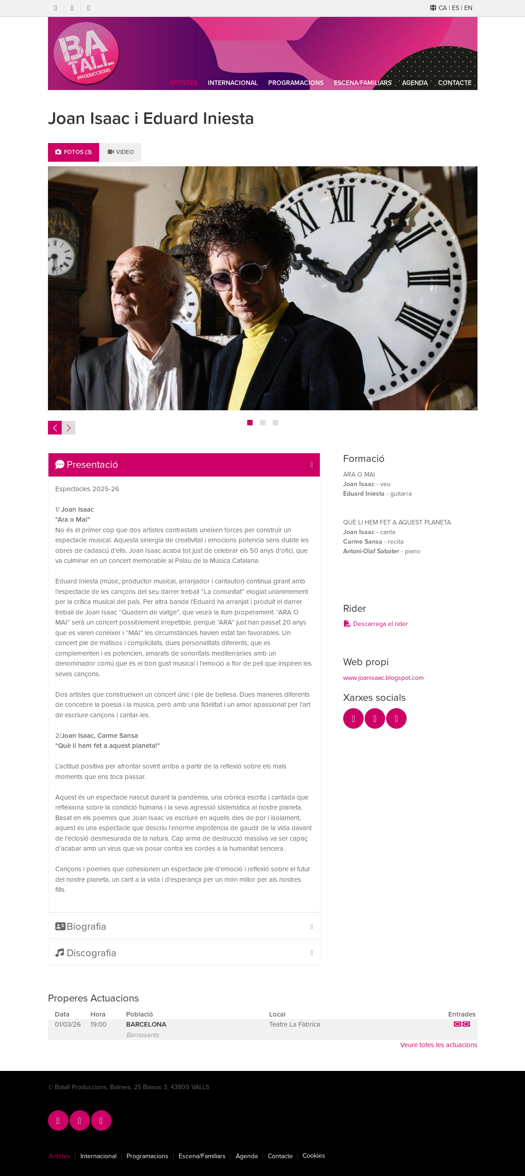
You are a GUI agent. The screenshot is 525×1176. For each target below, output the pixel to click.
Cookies (313, 1156)
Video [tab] (120, 152)
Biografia (80, 926)
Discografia (86, 953)
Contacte (455, 83)
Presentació (86, 465)
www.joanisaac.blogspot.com (383, 678)
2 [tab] (262, 422)
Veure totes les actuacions (438, 1045)
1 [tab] (250, 422)
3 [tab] (275, 422)
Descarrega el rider (375, 624)
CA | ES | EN (451, 8)
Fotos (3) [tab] (73, 152)
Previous (55, 427)
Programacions (295, 83)
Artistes (183, 83)
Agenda (415, 83)
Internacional (233, 83)
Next (68, 427)
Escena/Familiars (363, 83)
